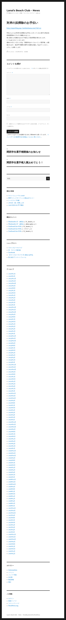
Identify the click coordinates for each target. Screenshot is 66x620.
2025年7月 (11, 290)
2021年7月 (11, 405)
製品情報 (11, 579)
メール (9, 106)
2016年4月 (11, 553)
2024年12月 (12, 307)
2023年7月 (11, 348)
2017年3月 (11, 529)
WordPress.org (13, 606)
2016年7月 (11, 546)
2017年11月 (11, 510)
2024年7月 (11, 319)
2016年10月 (12, 539)
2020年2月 (11, 446)
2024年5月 (11, 324)
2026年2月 (11, 274)
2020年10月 (12, 427)
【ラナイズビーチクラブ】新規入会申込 (20, 255)
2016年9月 (11, 541)
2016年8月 (11, 544)
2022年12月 (12, 364)
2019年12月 (12, 451)
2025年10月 (12, 283)
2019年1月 (11, 477)
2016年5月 (11, 551)
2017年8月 (11, 518)
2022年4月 (11, 384)
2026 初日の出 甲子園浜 (16, 205)
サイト (8, 115)
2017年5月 (11, 525)
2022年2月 (11, 388)
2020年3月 (11, 443)
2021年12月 (12, 393)
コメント (10, 72)
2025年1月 (11, 305)
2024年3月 (11, 329)
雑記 (9, 582)
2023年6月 (11, 350)
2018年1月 (11, 506)
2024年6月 (11, 321)
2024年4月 (11, 326)
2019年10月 (12, 455)
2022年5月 (11, 381)
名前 (9, 98)
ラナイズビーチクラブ (15, 248)
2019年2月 (11, 474)
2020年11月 (12, 424)
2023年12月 (12, 336)
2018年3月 (11, 501)
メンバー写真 (12, 575)
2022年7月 (11, 376)
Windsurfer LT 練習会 (16, 221)
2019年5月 (11, 467)
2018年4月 (11, 498)
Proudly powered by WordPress (31, 615)
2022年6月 (11, 379)
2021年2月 (11, 417)
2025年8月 (11, 288)
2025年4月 (11, 298)
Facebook (11, 252)
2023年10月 (12, 341)
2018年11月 (11, 482)
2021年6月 (11, 408)
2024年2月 (11, 331)
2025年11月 (12, 281)
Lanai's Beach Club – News (23, 10)
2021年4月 (11, 412)
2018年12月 (12, 479)
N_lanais (11, 51)
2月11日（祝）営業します (16, 203)
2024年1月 (11, 333)
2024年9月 (11, 314)
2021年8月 (11, 403)
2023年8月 (11, 345)
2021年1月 (11, 419)
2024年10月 (12, 312)
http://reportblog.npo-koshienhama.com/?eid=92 (24, 28)
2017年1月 (11, 532)
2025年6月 (11, 293)
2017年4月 (11, 527)
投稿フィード (12, 601)
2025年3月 (11, 300)
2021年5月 (11, 410)
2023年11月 (12, 338)
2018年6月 (11, 494)
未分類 (26, 51)
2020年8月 (11, 431)
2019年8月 (11, 460)
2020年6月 (11, 436)
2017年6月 (11, 522)
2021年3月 (11, 415)
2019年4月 (11, 470)
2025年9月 (11, 286)
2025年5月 (11, 295)
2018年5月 (11, 496)
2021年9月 (11, 400)
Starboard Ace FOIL (14, 226)
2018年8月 (11, 489)
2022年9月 (11, 372)
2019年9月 (11, 458)
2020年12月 (12, 422)
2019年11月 (12, 453)
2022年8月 (11, 374)
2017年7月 (11, 520)
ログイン (11, 598)
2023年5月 (11, 353)
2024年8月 (11, 317)
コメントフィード (13, 603)
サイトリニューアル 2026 (16, 195)
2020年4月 (11, 441)
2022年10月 (12, 369)
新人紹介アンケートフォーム (17, 257)
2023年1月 (11, 362)
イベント (11, 572)
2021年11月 (11, 396)
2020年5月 (11, 439)
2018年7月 (11, 491)
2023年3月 (11, 357)
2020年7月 (11, 434)
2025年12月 (12, 278)
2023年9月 (11, 343)
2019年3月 (11, 472)
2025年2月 (11, 302)
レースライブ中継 (13, 200)
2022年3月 (11, 386)
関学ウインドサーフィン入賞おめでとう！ (21, 198)
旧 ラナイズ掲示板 (14, 250)
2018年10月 (12, 484)
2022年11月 (12, 367)
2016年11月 (12, 537)
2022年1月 (11, 391)
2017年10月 (12, 513)
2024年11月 (12, 309)
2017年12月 (12, 508)
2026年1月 (11, 276)
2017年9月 (11, 515)
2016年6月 (11, 549)
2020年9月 (11, 429)
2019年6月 (11, 465)
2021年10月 (12, 398)
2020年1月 (11, 448)
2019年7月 (11, 463)
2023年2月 (11, 360)
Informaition (12, 570)
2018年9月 (11, 486)
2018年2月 (11, 503)
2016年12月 (12, 534)
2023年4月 (11, 355)
